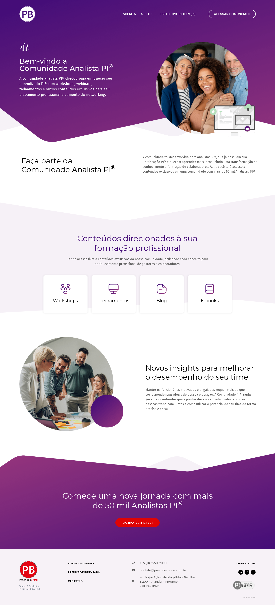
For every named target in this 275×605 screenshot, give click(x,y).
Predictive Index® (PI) (177, 14)
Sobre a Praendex (137, 14)
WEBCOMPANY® (249, 598)
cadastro (75, 581)
